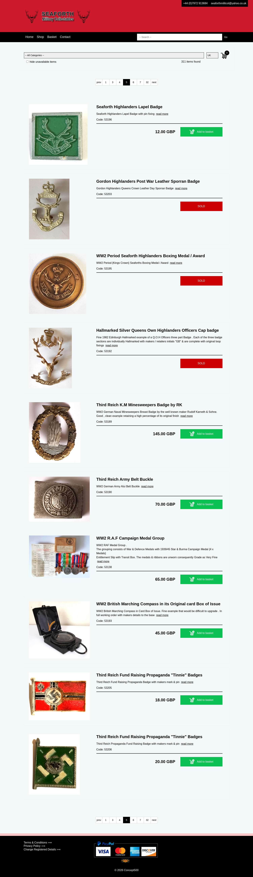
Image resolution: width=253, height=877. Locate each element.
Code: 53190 (104, 492)
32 (147, 82)
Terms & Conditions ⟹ (38, 842)
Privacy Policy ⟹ (34, 845)
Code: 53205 (104, 687)
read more (162, 113)
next (154, 82)
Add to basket (201, 131)
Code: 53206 (104, 749)
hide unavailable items (41, 61)
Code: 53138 (104, 567)
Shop (40, 37)
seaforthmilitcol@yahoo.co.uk (228, 3)
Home (29, 37)
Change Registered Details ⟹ (42, 849)
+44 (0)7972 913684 (195, 3)
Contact (65, 37)
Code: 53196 (104, 119)
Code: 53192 (104, 351)
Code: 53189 (104, 421)
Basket (52, 37)
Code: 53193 (104, 620)
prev (99, 82)
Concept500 (131, 870)
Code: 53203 (104, 194)
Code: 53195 (104, 268)
